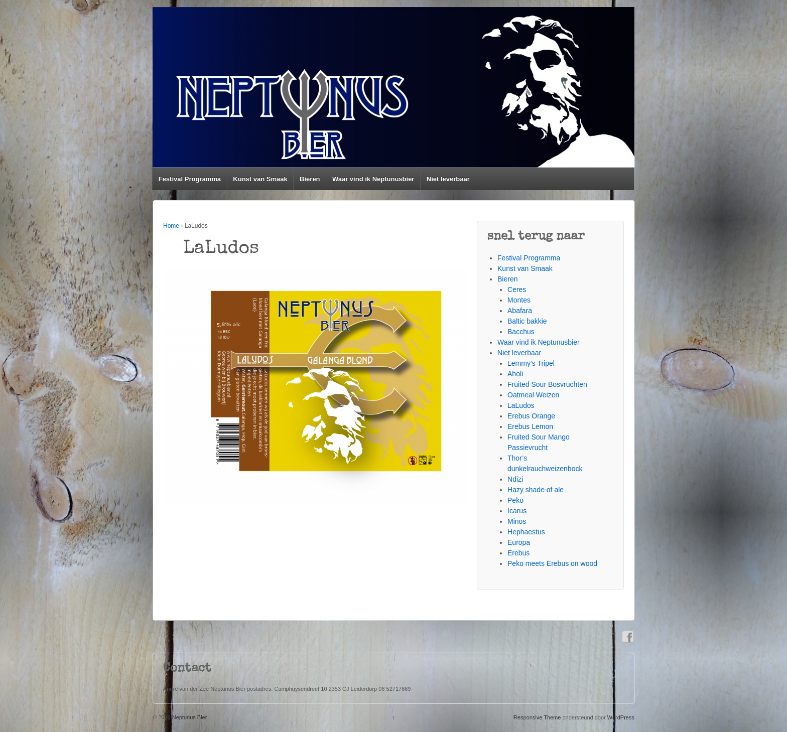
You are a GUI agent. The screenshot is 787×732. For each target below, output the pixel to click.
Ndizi (515, 479)
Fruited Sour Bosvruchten (547, 384)
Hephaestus (526, 532)
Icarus (517, 511)
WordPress (620, 717)
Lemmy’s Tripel (531, 363)
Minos (516, 521)
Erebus (518, 553)
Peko (515, 500)
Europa (518, 542)
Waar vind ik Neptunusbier (373, 179)
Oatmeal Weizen (533, 395)
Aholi (515, 374)
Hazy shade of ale (535, 490)
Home (171, 225)
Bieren (310, 179)
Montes (519, 300)
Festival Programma (190, 179)
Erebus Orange (531, 416)
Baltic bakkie (527, 321)
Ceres (516, 289)
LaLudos (521, 405)
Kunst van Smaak (260, 179)
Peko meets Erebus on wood (552, 563)
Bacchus (521, 332)
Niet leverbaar (448, 179)
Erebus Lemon (530, 426)
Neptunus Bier (189, 717)
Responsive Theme (537, 717)
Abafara (519, 311)
